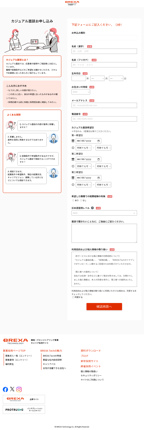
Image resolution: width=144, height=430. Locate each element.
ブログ (84, 354)
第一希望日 (77, 135)
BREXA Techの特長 (52, 354)
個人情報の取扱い (89, 370)
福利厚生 (9, 362)
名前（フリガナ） (84, 59)
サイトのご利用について (92, 378)
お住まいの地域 (83, 87)
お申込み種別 (78, 32)
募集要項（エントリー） (17, 358)
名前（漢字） (82, 46)
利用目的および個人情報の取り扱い (93, 249)
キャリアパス (49, 362)
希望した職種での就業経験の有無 (92, 196)
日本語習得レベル (86, 208)
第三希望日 (77, 172)
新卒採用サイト (89, 360)
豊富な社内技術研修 (52, 358)
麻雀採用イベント (91, 365)
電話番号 (79, 114)
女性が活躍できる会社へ (54, 367)
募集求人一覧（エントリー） (19, 354)
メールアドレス (83, 100)
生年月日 (79, 73)
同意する (77, 297)
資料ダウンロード (91, 349)
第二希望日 (77, 153)
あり (75, 200)
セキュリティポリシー (91, 374)
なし (83, 200)
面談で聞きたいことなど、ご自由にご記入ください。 (98, 221)
